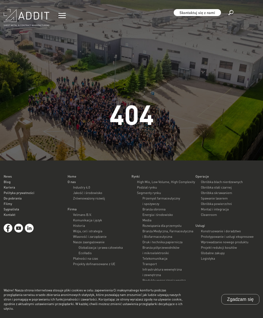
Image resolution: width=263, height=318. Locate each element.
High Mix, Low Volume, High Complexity (166, 182)
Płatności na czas (85, 258)
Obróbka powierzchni (216, 204)
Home (72, 176)
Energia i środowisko (157, 215)
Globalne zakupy (213, 253)
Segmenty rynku (149, 193)
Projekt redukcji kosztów (219, 247)
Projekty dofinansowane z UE (94, 264)
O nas (72, 182)
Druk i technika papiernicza (162, 242)
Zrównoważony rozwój (89, 198)
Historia (79, 226)
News (8, 176)
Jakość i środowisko (87, 193)
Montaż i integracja (215, 209)
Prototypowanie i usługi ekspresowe (227, 236)
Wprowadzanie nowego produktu (224, 242)
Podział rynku (147, 187)
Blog (7, 182)
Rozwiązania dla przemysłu (162, 226)
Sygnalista (11, 209)
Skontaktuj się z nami (197, 12)
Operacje (202, 176)
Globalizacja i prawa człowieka (101, 247)
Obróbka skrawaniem (216, 193)
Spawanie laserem (214, 198)
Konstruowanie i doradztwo (221, 231)
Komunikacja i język (87, 220)
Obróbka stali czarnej (216, 187)
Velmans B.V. (82, 215)
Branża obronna (153, 209)
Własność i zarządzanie (90, 236)
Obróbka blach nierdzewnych (222, 182)
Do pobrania (13, 198)
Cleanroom (209, 215)
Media (146, 220)
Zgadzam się (240, 299)
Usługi (200, 226)
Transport (149, 264)
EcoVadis (85, 253)
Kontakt (9, 215)
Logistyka (208, 258)
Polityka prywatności (19, 193)
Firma (72, 209)
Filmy (8, 204)
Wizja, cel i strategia (87, 231)
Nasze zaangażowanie (89, 242)
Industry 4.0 (81, 187)
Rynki (136, 176)
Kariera (9, 187)
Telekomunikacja (154, 258)
